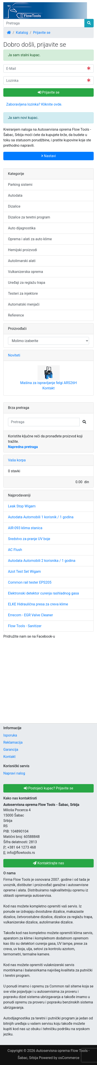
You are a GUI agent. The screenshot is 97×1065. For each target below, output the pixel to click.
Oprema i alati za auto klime (30, 239)
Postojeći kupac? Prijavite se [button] (48, 788)
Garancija (10, 749)
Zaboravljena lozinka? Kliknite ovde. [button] (34, 104)
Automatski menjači (24, 304)
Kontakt (48, 388)
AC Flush (15, 550)
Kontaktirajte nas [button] (48, 863)
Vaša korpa (17, 460)
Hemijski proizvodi (22, 250)
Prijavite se (41, 32)
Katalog (22, 32)
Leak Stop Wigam (22, 506)
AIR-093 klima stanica (25, 528)
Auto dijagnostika (22, 228)
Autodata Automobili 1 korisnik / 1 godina (40, 517)
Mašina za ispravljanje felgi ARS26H (48, 383)
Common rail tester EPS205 (29, 582)
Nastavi (48, 156)
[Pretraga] (44, 23)
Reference (16, 315)
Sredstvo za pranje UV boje (29, 539)
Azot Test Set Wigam (24, 571)
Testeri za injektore (23, 293)
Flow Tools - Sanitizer (25, 626)
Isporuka (10, 735)
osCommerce (68, 1058)
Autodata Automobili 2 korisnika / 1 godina (41, 561)
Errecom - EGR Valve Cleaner (30, 615)
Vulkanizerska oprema (25, 272)
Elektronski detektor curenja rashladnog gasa (43, 593)
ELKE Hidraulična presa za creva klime (38, 604)
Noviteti (14, 355)
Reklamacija (13, 742)
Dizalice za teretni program (29, 217)
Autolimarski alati (22, 261)
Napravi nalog (14, 773)
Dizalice (14, 206)
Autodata (15, 195)
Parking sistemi (20, 184)
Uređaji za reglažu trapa (26, 282)
